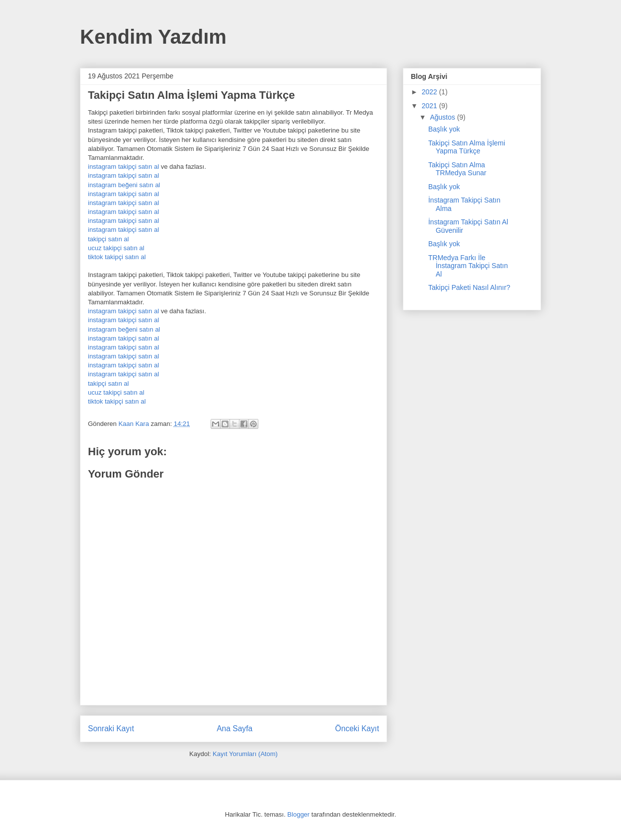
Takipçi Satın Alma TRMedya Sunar (457, 169)
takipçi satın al (108, 239)
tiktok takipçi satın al (117, 257)
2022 (430, 92)
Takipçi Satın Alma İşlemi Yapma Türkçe (466, 147)
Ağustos (443, 117)
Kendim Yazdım (153, 37)
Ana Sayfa (234, 728)
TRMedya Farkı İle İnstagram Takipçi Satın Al (468, 266)
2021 (430, 106)
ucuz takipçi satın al (116, 248)
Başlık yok (444, 129)
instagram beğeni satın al (124, 185)
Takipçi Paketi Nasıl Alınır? (469, 287)
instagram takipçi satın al (123, 166)
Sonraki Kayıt (111, 728)
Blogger (298, 814)
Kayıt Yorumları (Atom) (245, 754)
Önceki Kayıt (357, 728)
